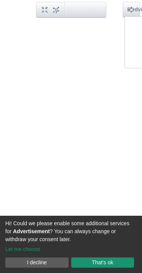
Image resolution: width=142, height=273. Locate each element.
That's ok (102, 262)
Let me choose (22, 249)
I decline (37, 262)
